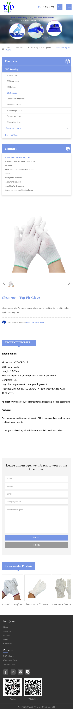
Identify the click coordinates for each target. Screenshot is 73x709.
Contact (11, 149)
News (5, 639)
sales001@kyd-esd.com (14, 186)
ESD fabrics (12, 75)
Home (9, 47)
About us (7, 631)
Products (19, 47)
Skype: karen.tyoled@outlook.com (19, 190)
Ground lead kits (13, 116)
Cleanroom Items (13, 128)
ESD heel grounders (15, 110)
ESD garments (13, 81)
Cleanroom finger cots (16, 99)
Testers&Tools (11, 135)
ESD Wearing (32, 47)
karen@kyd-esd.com (13, 178)
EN (39, 7)
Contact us (7, 644)
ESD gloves (46, 47)
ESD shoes (11, 87)
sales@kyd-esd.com (13, 182)
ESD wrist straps (14, 105)
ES (46, 7)
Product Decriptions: (20, 342)
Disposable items (14, 122)
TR (52, 7)
